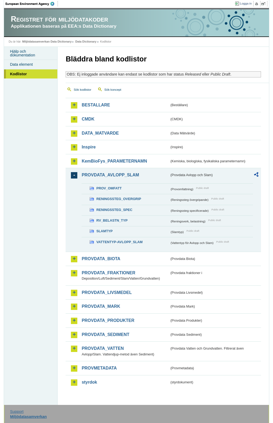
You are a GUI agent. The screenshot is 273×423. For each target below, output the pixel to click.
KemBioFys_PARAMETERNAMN (114, 161)
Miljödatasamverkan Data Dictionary (46, 41)
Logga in (246, 3)
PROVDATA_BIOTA (101, 258)
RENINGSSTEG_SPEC (114, 210)
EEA (32, 3)
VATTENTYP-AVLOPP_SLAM (119, 242)
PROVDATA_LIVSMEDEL (107, 292)
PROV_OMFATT (109, 188)
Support (16, 411)
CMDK (88, 119)
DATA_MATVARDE (100, 133)
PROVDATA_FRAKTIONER (108, 273)
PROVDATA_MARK (101, 306)
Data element (21, 64)
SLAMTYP (104, 231)
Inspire (88, 147)
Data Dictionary (85, 41)
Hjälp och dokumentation (22, 53)
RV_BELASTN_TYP (111, 220)
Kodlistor (18, 74)
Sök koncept (112, 89)
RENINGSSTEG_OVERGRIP (118, 199)
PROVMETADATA (99, 368)
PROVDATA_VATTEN (103, 348)
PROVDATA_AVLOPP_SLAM (110, 175)
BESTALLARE (96, 105)
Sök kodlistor (82, 89)
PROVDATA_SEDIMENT (105, 334)
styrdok (89, 382)
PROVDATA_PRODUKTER (108, 320)
